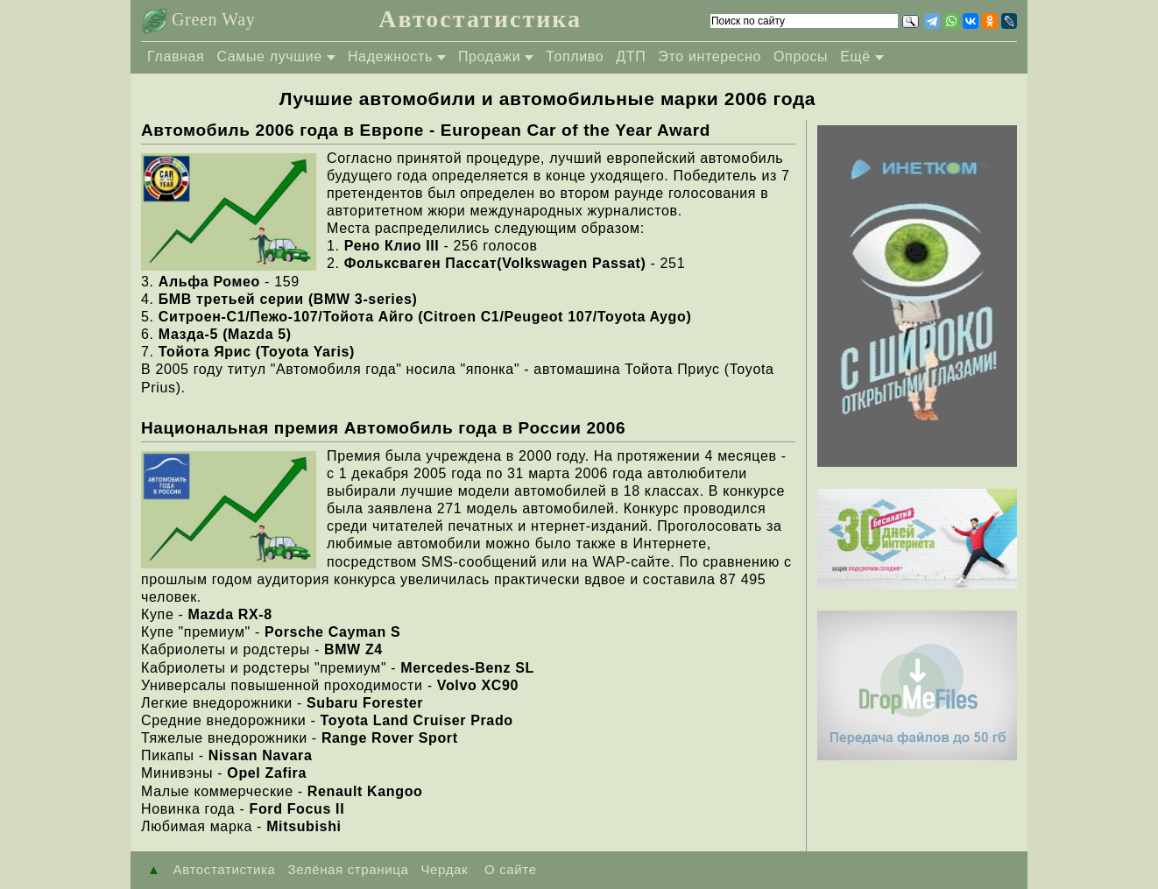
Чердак (444, 869)
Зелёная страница (348, 869)
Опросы (800, 56)
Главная (175, 56)
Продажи (489, 56)
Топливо (575, 56)
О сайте (508, 869)
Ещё (855, 56)
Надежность (390, 56)
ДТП (631, 56)
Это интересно (709, 56)
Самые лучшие (269, 56)
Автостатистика (480, 18)
